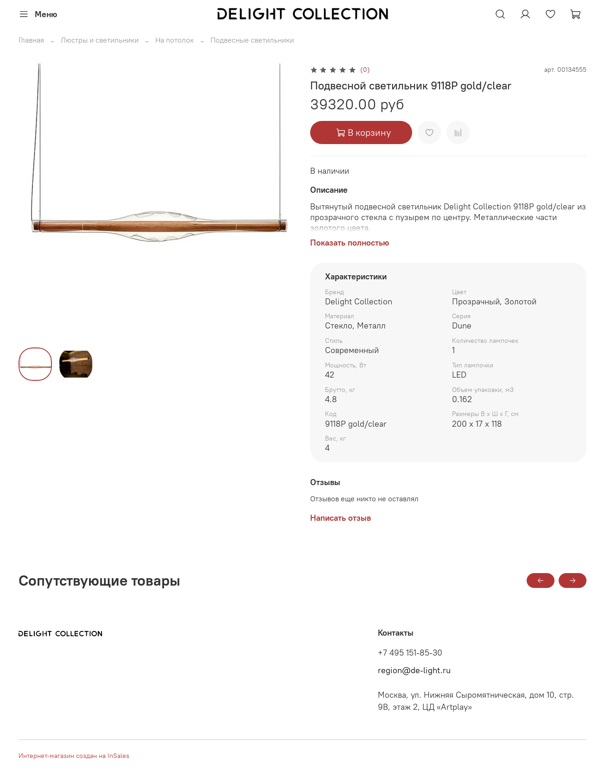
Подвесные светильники (252, 39)
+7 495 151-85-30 (410, 653)
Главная (31, 39)
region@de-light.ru (414, 670)
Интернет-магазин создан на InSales (74, 755)
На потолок (174, 39)
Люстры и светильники (100, 39)
